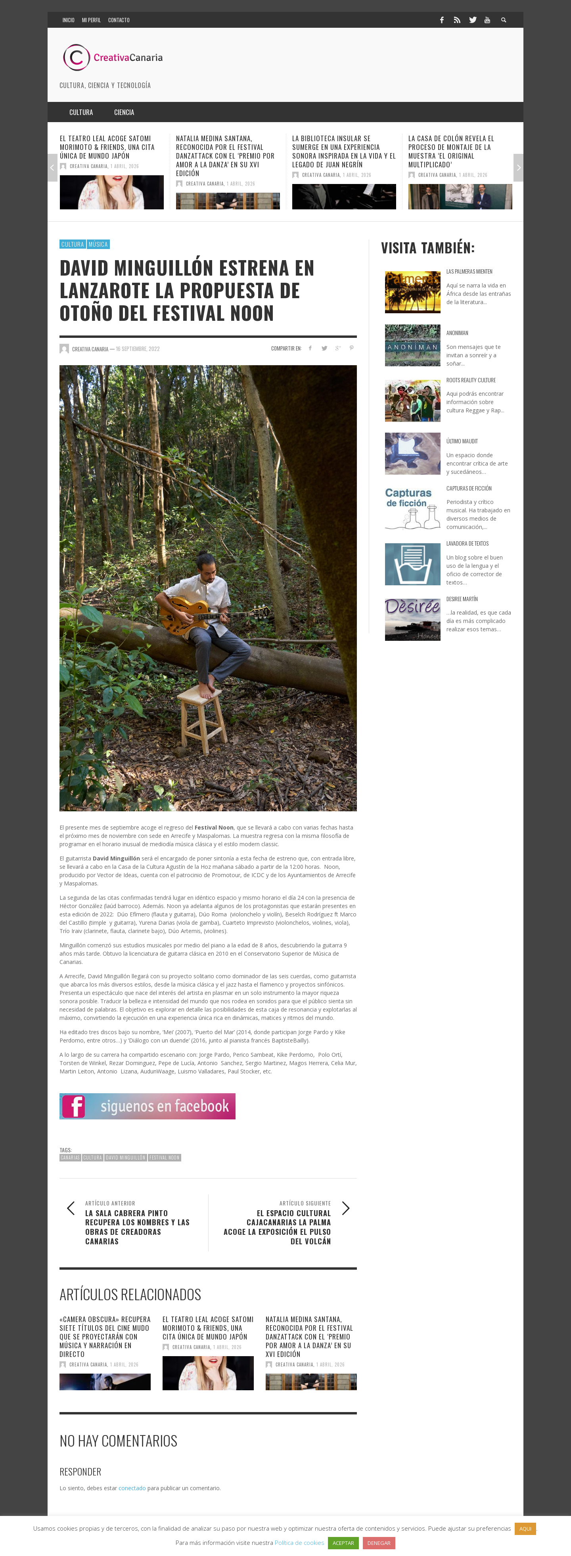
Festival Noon (164, 1157)
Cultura (72, 244)
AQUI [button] (525, 1528)
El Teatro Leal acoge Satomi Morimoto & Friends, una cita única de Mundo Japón (107, 147)
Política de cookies (299, 1542)
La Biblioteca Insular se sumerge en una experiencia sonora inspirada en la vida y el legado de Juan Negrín (344, 151)
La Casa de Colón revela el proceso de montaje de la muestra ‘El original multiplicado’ (451, 151)
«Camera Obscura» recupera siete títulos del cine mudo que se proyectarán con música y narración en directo (105, 1336)
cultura (93, 1157)
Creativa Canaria (88, 166)
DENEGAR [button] (379, 1542)
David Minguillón (126, 1157)
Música (98, 244)
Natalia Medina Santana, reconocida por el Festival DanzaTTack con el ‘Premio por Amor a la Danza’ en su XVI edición (225, 155)
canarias (70, 1157)
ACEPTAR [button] (343, 1542)
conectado (132, 1488)
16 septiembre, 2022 (138, 349)
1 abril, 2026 (125, 166)
